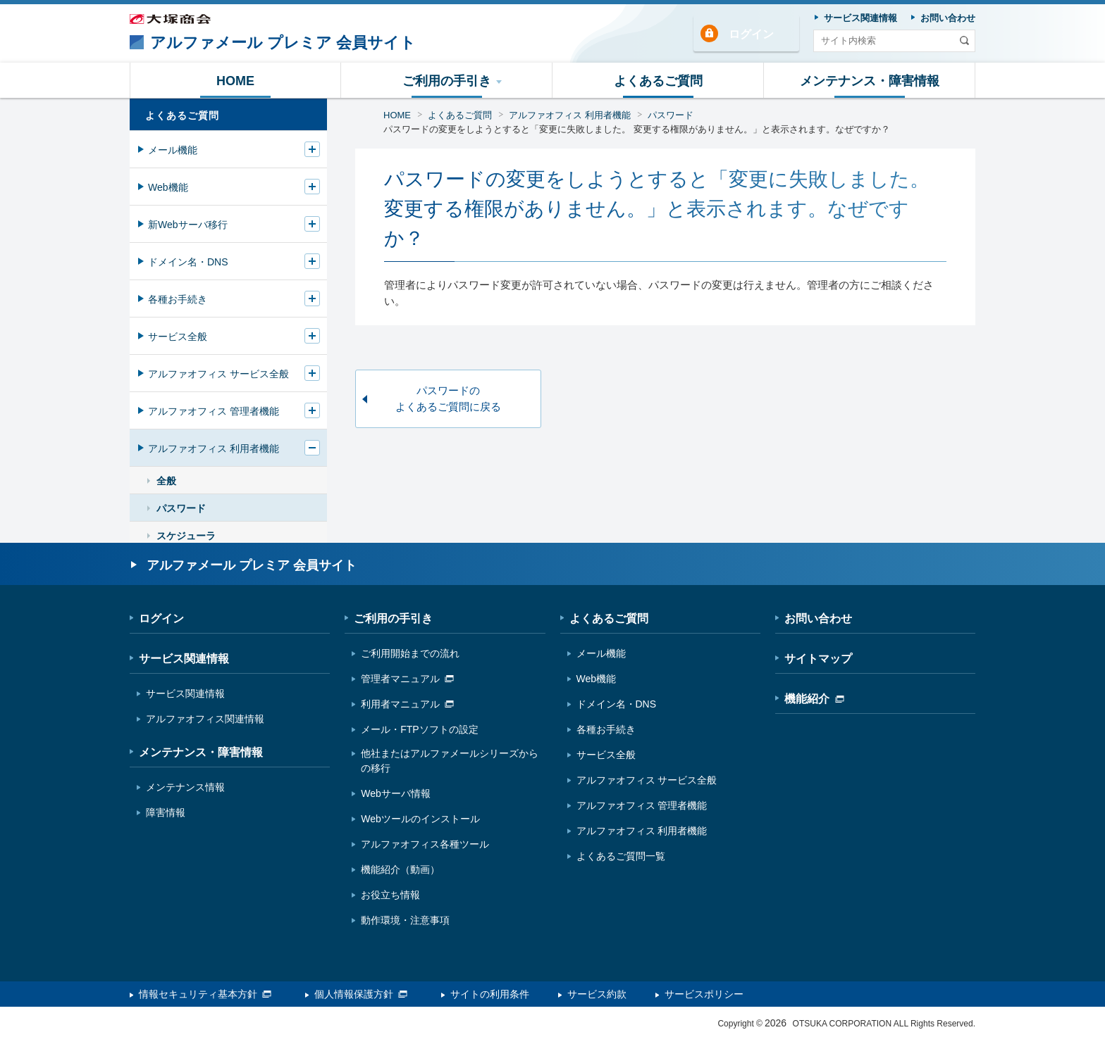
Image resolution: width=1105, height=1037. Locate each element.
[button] (446, 80)
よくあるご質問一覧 (620, 856)
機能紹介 (814, 699)
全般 (166, 480)
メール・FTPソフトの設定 (419, 729)
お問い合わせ (818, 618)
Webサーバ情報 (396, 793)
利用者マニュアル (407, 704)
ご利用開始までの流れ (410, 653)
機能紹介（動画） (400, 869)
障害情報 (165, 812)
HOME (397, 115)
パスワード (670, 115)
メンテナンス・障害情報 (201, 752)
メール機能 (172, 150)
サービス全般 (177, 336)
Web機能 (168, 187)
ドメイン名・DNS (188, 262)
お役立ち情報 (390, 894)
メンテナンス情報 (185, 787)
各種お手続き (177, 299)
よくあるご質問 (460, 115)
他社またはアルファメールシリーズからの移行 (449, 761)
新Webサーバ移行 (188, 224)
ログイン (751, 34)
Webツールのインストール (420, 818)
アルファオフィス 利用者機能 (570, 115)
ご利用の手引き (393, 618)
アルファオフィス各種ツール (425, 844)
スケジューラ (186, 535)
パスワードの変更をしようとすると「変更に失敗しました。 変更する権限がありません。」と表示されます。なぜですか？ (636, 129)
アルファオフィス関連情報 (205, 718)
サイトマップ (818, 659)
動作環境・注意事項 (405, 920)
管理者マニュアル (407, 678)
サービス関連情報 (184, 659)
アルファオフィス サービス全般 (218, 373)
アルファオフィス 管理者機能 (213, 411)
